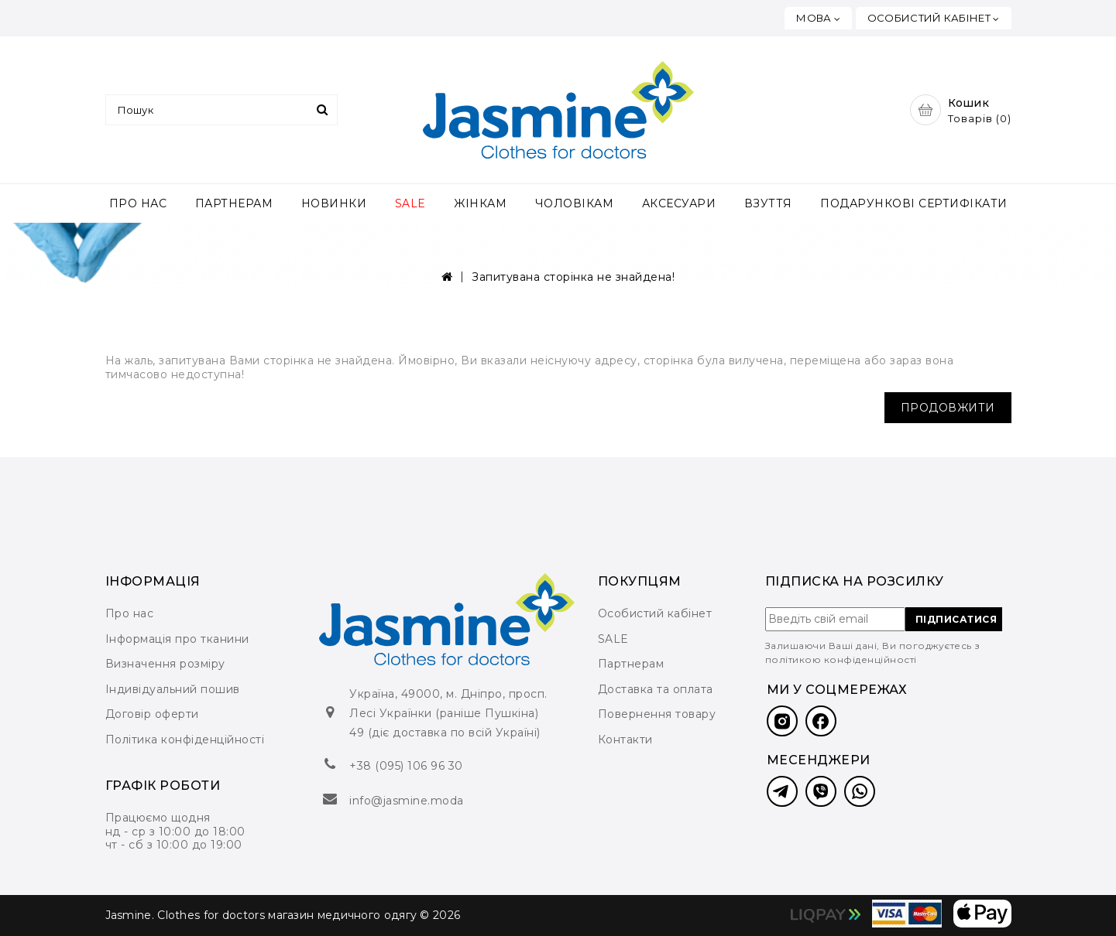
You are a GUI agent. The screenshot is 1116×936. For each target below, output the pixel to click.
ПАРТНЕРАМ (234, 203)
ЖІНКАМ (480, 203)
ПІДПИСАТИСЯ (956, 619)
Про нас (129, 613)
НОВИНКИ (334, 203)
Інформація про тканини (177, 639)
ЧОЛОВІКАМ (574, 203)
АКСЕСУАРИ (679, 203)
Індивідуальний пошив (172, 689)
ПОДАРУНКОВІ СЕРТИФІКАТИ (914, 203)
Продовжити (948, 408)
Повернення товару (657, 714)
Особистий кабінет (655, 613)
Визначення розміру (165, 664)
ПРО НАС (138, 203)
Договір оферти (152, 714)
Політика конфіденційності (185, 739)
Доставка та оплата (655, 689)
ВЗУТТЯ (768, 203)
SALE (410, 203)
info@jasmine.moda (406, 801)
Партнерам (631, 664)
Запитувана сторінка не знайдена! (573, 277)
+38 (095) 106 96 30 (406, 766)
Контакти (625, 739)
